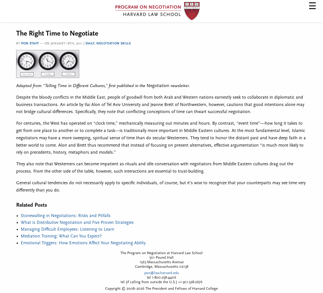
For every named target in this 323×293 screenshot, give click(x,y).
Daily (90, 43)
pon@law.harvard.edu (161, 273)
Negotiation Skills (113, 43)
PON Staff (30, 43)
